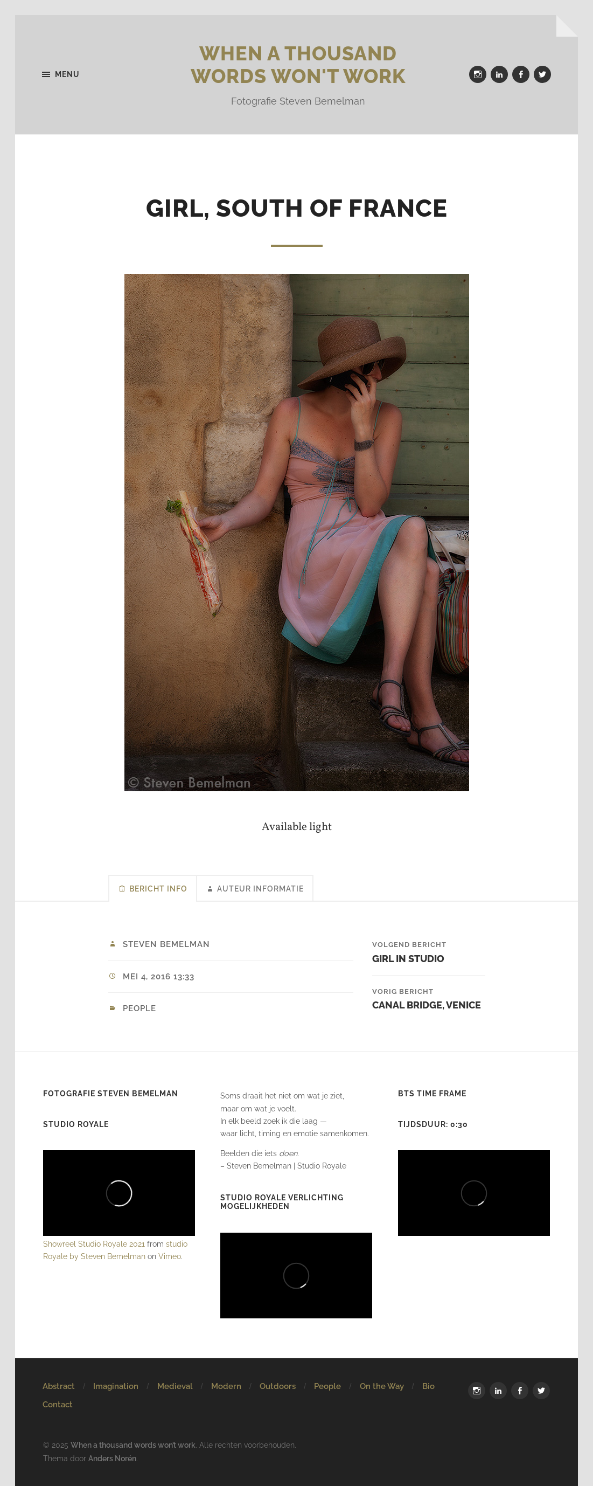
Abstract (59, 1386)
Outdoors (278, 1386)
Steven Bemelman (166, 944)
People (139, 1008)
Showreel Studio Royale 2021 (94, 1243)
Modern (226, 1386)
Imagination (115, 1386)
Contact (58, 1404)
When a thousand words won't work (298, 64)
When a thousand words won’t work (133, 1444)
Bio (428, 1386)
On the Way (382, 1386)
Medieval (175, 1386)
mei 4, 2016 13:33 (158, 977)
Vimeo (169, 1256)
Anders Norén (112, 1458)
